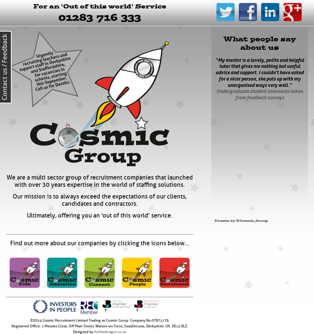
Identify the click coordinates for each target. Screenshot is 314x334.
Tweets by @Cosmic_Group (241, 221)
